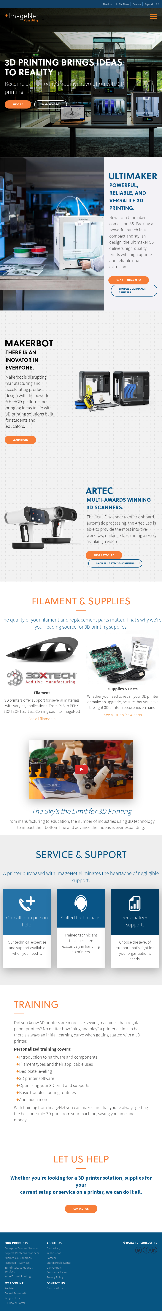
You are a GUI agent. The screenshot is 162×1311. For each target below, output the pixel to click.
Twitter (138, 1249)
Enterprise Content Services (21, 1248)
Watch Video (50, 104)
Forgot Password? (15, 1293)
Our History (53, 1248)
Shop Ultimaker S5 (128, 280)
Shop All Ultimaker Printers (132, 290)
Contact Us (81, 1208)
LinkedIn (153, 1249)
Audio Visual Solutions (18, 1257)
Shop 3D (17, 104)
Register (10, 1288)
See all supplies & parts (123, 714)
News (122, 4)
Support (149, 4)
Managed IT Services (17, 1262)
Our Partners (54, 1267)
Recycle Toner (13, 1298)
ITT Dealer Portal (15, 1302)
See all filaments (41, 718)
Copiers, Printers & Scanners (22, 1253)
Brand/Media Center (59, 1262)
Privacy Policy (55, 1277)
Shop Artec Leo (103, 555)
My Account (14, 1283)
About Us (54, 1242)
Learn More (20, 440)
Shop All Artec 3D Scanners (115, 563)
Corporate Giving (57, 1272)
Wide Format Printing (18, 1276)
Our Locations (55, 1288)
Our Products (16, 1242)
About (107, 4)
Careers (137, 4)
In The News (54, 1253)
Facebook (146, 1249)
